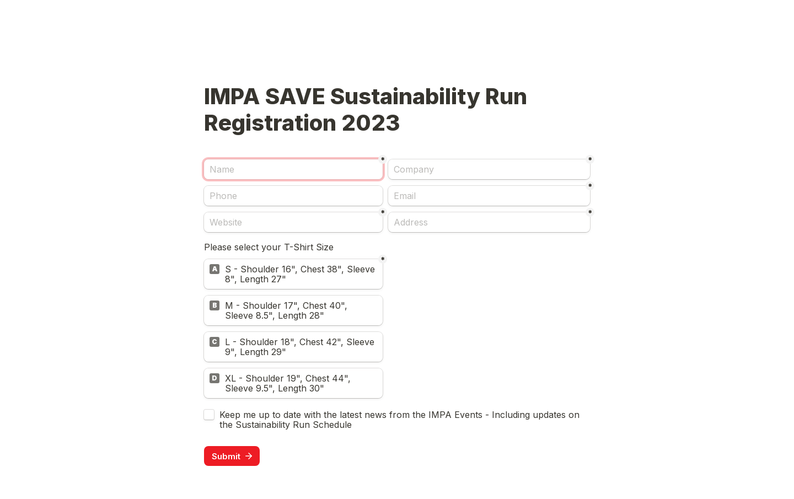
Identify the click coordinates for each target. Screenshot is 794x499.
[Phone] (293, 196)
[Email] (489, 196)
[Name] (293, 169)
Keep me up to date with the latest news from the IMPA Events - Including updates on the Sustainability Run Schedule (400, 420)
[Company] (489, 169)
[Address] (489, 222)
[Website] (293, 222)
